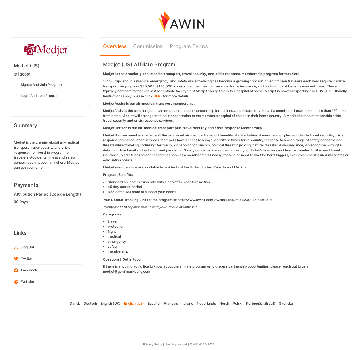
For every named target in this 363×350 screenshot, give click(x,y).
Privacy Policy (152, 344)
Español (154, 303)
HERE (157, 96)
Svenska (286, 303)
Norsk (224, 303)
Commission (148, 46)
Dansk (75, 303)
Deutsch (90, 303)
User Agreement (176, 344)
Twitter (23, 259)
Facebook (25, 270)
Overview (114, 46)
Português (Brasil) (260, 303)
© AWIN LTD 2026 (202, 344)
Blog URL (24, 247)
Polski (237, 303)
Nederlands (206, 303)
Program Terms (189, 46)
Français (171, 303)
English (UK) (111, 303)
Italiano (187, 303)
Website (24, 282)
